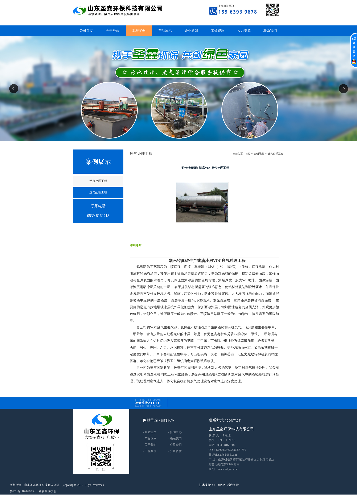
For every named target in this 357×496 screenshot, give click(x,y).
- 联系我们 (175, 438)
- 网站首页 (149, 432)
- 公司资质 (175, 451)
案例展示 (259, 153)
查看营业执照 (47, 491)
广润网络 (220, 485)
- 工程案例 (149, 451)
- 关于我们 (149, 444)
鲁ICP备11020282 (21, 491)
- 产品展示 (149, 438)
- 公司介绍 (175, 444)
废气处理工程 (275, 153)
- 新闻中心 (175, 432)
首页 (247, 153)
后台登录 (233, 485)
